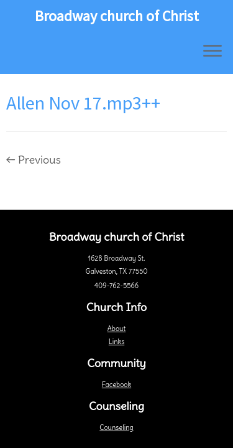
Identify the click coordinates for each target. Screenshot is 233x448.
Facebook (116, 384)
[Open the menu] (212, 51)
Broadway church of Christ (117, 16)
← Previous (33, 159)
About (116, 328)
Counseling (116, 427)
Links (116, 341)
